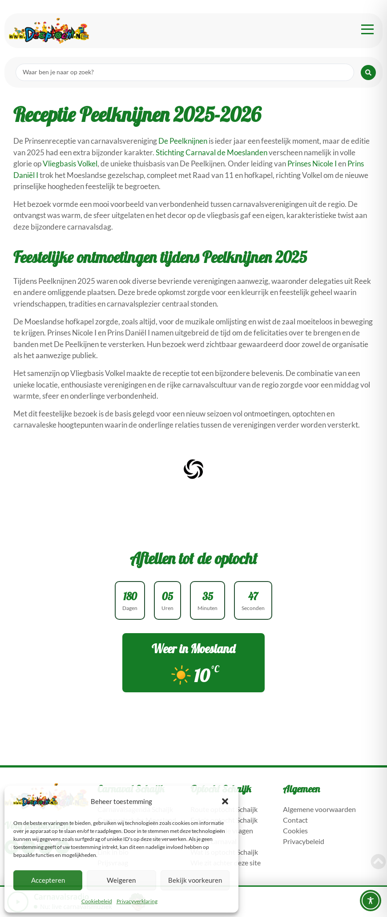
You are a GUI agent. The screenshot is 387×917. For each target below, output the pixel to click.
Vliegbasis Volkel (70, 163)
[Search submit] (368, 72)
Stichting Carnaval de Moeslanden (211, 152)
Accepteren (48, 880)
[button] (225, 801)
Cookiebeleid (96, 901)
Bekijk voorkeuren (195, 880)
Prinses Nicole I (312, 163)
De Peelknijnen (182, 140)
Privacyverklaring (137, 901)
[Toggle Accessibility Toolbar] (370, 900)
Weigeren (121, 880)
